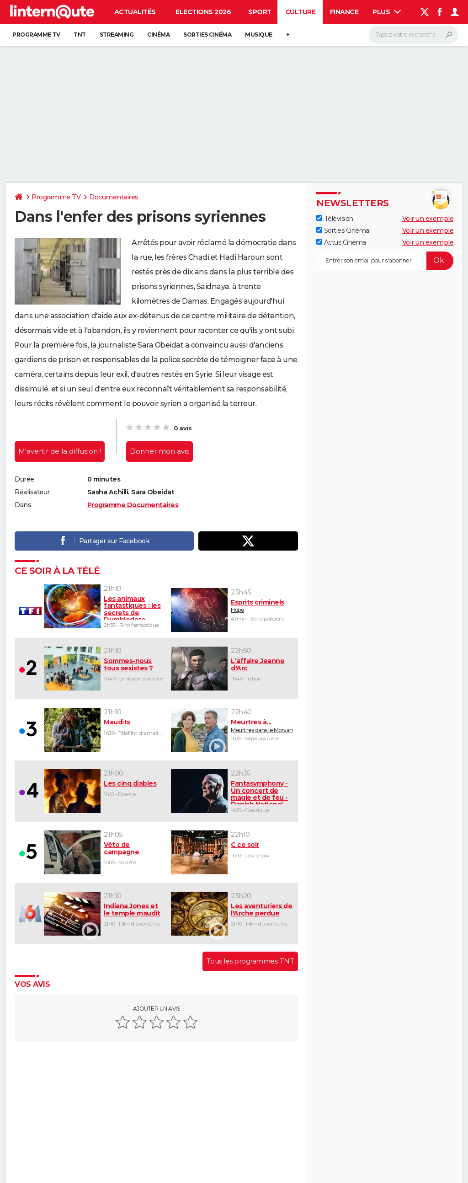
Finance (344, 12)
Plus (386, 12)
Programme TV (36, 34)
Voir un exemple (428, 218)
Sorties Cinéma (342, 230)
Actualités (135, 12)
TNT (80, 34)
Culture (300, 12)
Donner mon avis (159, 451)
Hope (262, 606)
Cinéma (158, 34)
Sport (259, 12)
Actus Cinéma (341, 242)
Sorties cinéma (207, 34)
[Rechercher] (413, 35)
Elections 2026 (203, 12)
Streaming (117, 34)
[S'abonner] (384, 261)
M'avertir (59, 451)
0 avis (182, 428)
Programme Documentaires (133, 505)
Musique (258, 34)
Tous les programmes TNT (250, 961)
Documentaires (113, 197)
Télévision (334, 218)
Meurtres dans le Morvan (262, 726)
